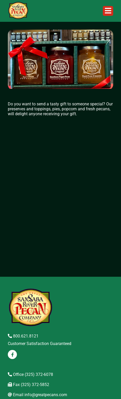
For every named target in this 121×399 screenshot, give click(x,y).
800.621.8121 (23, 336)
